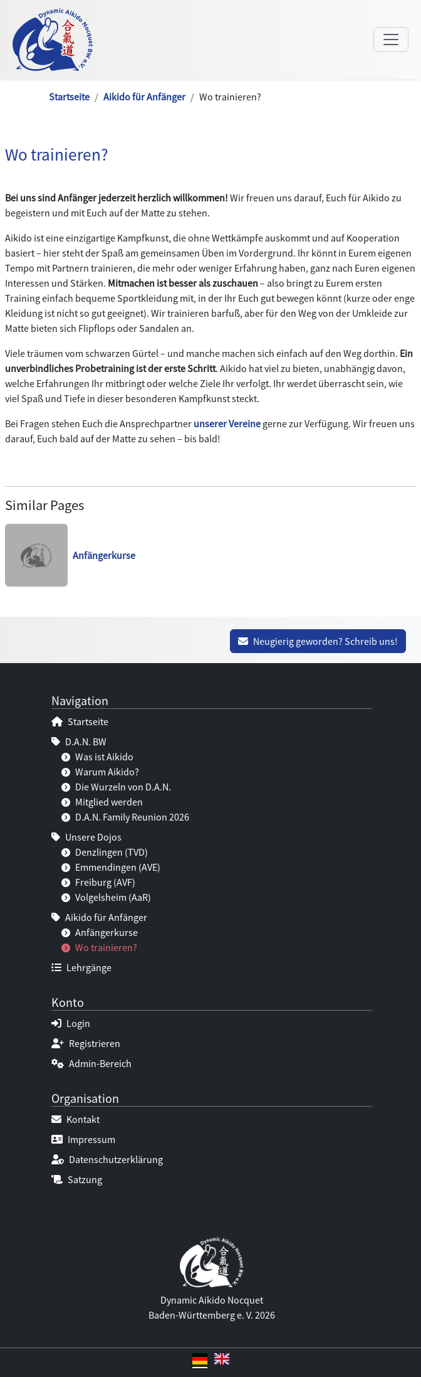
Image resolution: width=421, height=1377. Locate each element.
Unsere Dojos (86, 837)
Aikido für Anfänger (144, 96)
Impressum (83, 1139)
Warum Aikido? (100, 771)
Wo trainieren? (99, 947)
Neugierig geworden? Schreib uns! (318, 641)
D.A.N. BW (79, 741)
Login (70, 1023)
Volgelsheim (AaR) (106, 897)
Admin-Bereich (91, 1063)
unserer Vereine (227, 423)
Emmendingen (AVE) (110, 867)
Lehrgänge (81, 967)
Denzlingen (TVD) (104, 852)
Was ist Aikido (97, 756)
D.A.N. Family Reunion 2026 (125, 817)
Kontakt (75, 1119)
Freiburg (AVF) (98, 882)
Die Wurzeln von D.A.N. (116, 786)
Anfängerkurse (99, 932)
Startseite (69, 96)
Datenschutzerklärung (107, 1159)
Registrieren (85, 1043)
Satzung (76, 1179)
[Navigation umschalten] (390, 39)
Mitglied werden (102, 801)
